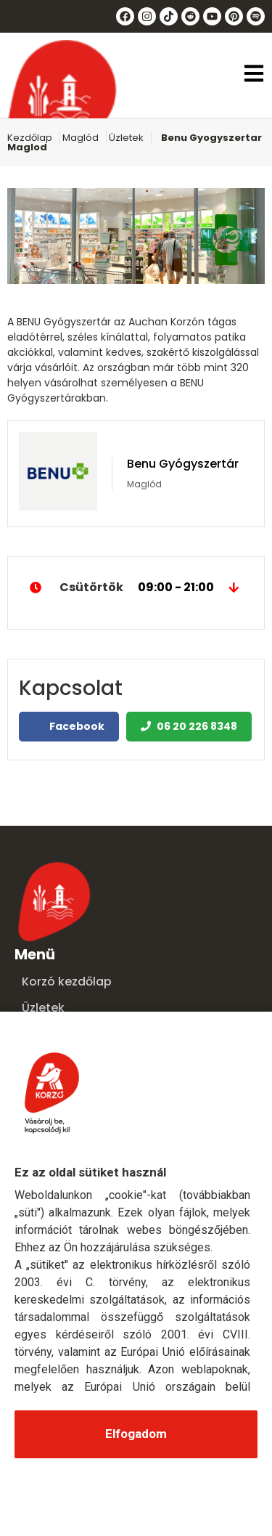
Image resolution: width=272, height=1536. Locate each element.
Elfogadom (136, 1433)
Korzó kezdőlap (67, 981)
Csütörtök (136, 587)
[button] (254, 75)
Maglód (80, 138)
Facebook (68, 726)
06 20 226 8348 (189, 726)
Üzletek (126, 138)
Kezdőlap (29, 138)
